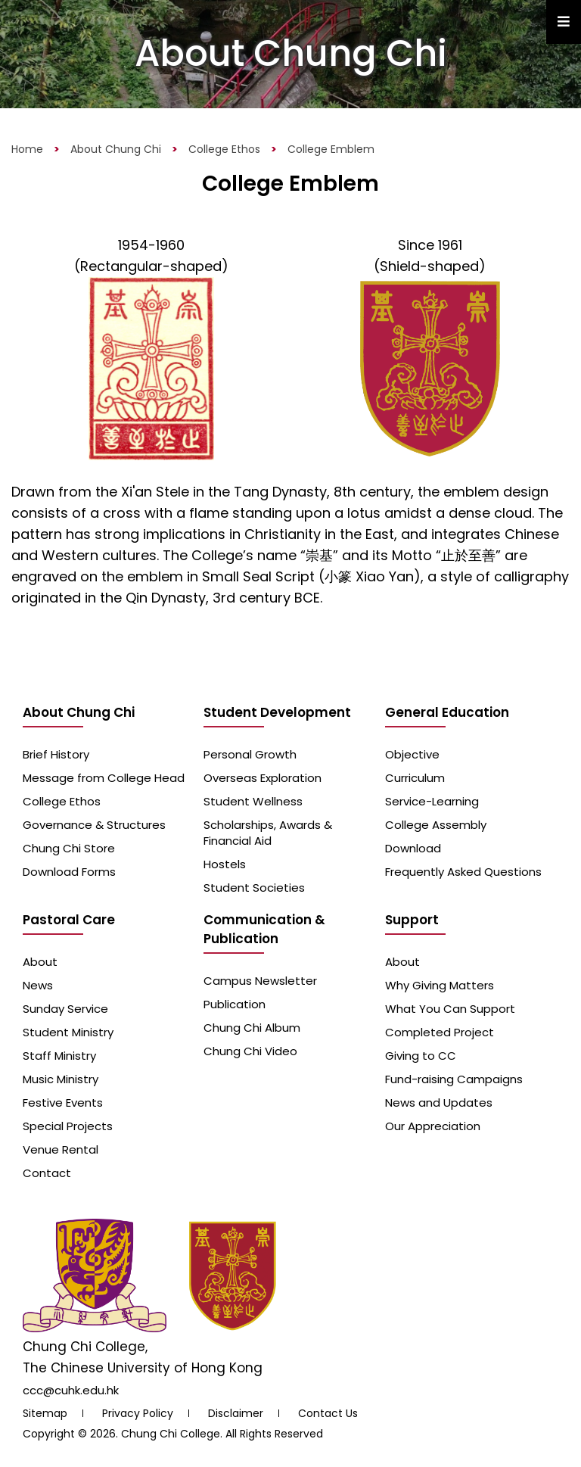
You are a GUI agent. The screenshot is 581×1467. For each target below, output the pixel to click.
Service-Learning (432, 801)
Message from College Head (104, 778)
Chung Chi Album (252, 1028)
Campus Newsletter (260, 981)
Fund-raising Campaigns (454, 1079)
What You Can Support (450, 1009)
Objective (412, 754)
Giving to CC (420, 1056)
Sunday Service (65, 1009)
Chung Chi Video (250, 1051)
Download (413, 848)
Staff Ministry (59, 1056)
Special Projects (68, 1126)
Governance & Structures (94, 825)
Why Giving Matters (439, 985)
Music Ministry (60, 1079)
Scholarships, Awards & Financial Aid (268, 833)
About (40, 962)
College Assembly (435, 825)
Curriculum (415, 778)
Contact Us (328, 1413)
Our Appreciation (432, 1126)
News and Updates (438, 1102)
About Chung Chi (115, 149)
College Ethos (224, 149)
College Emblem (330, 149)
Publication (235, 1004)
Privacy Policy (137, 1413)
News (38, 985)
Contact (47, 1173)
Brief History (56, 754)
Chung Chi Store (69, 848)
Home (27, 149)
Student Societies (254, 887)
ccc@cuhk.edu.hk (71, 1390)
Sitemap (45, 1413)
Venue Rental (60, 1149)
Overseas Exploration (263, 778)
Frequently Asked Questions (463, 872)
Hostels (225, 864)
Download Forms (69, 872)
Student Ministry (68, 1032)
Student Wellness (253, 801)
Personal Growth (250, 754)
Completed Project (439, 1032)
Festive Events (63, 1102)
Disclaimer (235, 1413)
